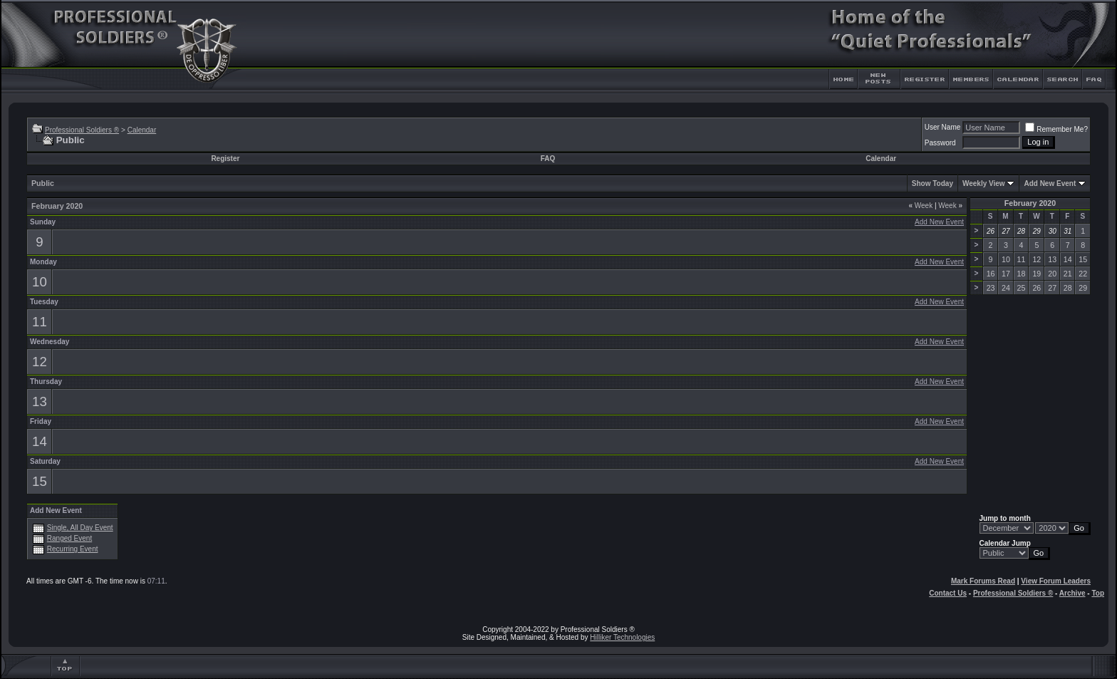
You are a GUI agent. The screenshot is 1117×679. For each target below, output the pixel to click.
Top (1097, 593)
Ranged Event (69, 538)
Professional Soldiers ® (82, 130)
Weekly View (983, 183)
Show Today (932, 183)
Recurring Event (72, 549)
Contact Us (948, 593)
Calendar (142, 130)
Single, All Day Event (80, 528)
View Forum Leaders (1056, 581)
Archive (1072, 593)
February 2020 (1030, 203)
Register (225, 158)
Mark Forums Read (983, 581)
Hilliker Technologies (622, 637)
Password (940, 143)
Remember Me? (1056, 129)
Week (920, 205)
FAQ (548, 158)
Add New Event (1050, 183)
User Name (943, 127)
